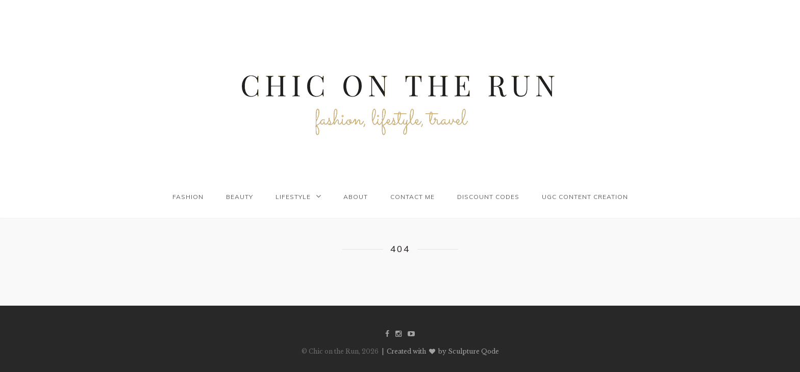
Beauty (239, 197)
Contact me (412, 197)
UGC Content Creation (585, 197)
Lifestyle (293, 197)
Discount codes (488, 197)
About (355, 197)
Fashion (188, 197)
